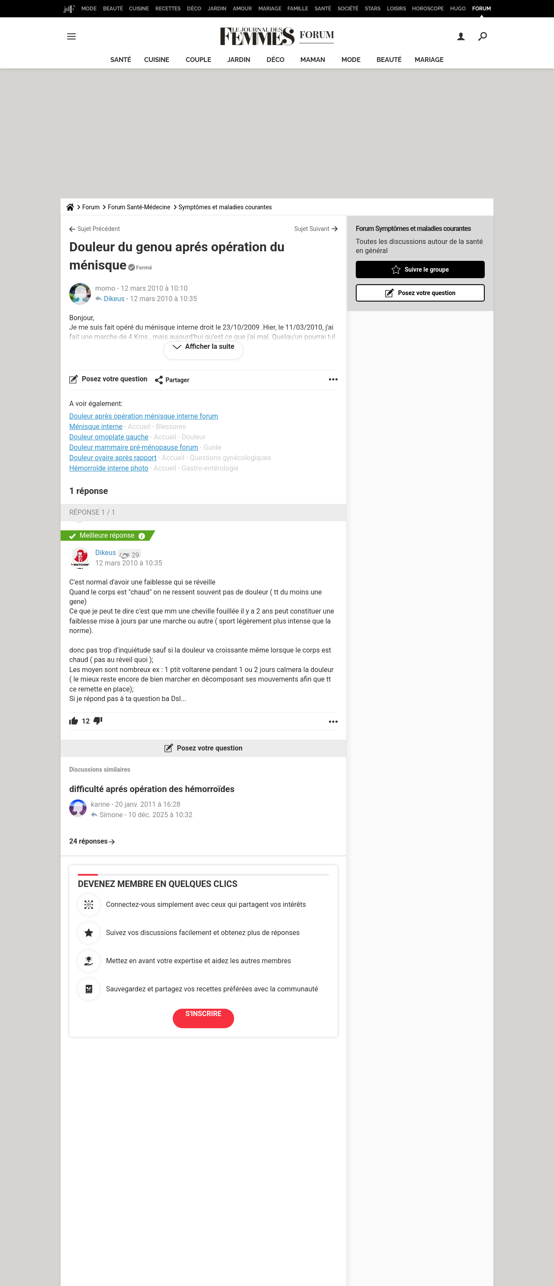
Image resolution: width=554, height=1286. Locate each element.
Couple (198, 60)
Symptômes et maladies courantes (225, 207)
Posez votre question (113, 379)
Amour (242, 9)
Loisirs (396, 9)
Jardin (217, 9)
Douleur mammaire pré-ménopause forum (133, 447)
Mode (89, 9)
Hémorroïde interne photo (108, 468)
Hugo (458, 9)
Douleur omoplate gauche (108, 437)
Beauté (113, 9)
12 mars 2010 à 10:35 (163, 299)
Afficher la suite (209, 346)
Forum (481, 9)
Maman (312, 60)
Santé (323, 9)
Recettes (167, 9)
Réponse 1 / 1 (92, 512)
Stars (372, 9)
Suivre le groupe (427, 269)
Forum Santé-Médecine (139, 207)
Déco (194, 9)
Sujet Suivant (311, 228)
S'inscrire (204, 1014)
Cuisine (139, 9)
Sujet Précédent (98, 228)
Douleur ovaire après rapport (113, 458)
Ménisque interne (95, 426)
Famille (297, 9)
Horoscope (428, 9)
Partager (172, 380)
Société (348, 9)
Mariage (269, 9)
